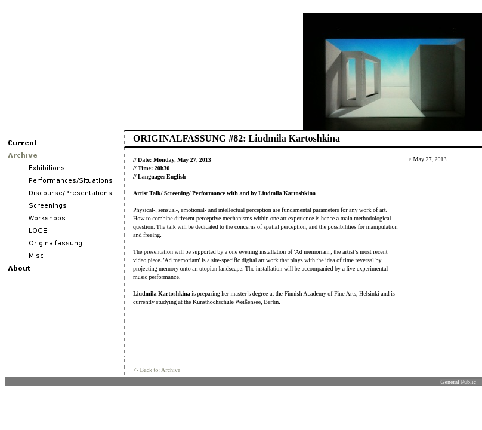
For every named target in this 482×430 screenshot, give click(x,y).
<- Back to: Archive (156, 370)
